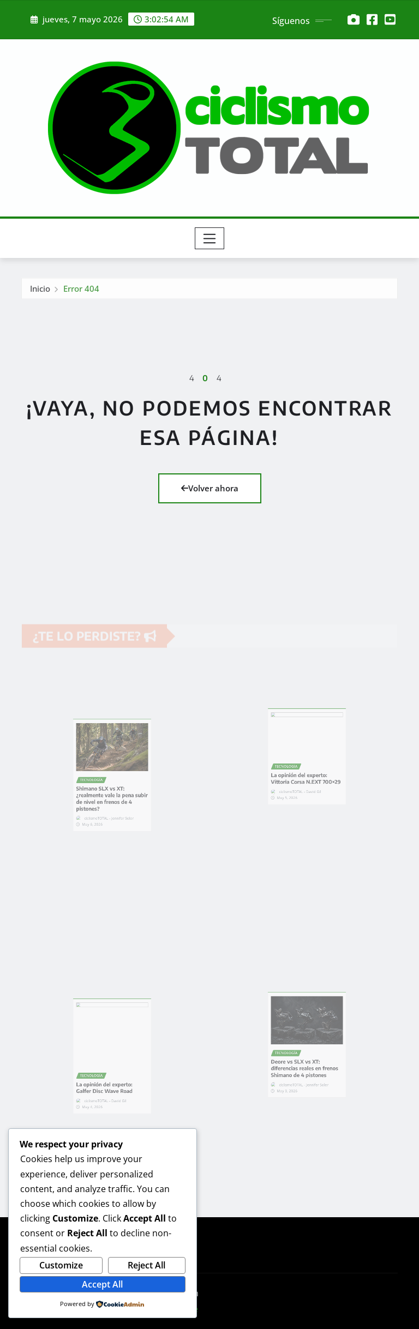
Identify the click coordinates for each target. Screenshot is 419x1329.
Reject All (146, 1265)
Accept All (102, 1284)
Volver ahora (209, 488)
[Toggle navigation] (210, 238)
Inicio (40, 292)
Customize (61, 1265)
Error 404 (81, 292)
